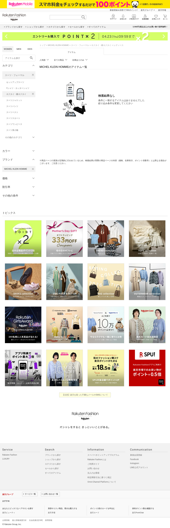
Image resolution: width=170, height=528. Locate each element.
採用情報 (48, 520)
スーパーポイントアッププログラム (103, 455)
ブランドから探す (53, 455)
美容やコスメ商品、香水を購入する (62, 508)
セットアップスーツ (15, 82)
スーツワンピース (14, 124)
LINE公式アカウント (139, 467)
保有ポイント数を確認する (143, 508)
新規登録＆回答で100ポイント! (123, 10)
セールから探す (52, 468)
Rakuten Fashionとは (96, 459)
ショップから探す (53, 459)
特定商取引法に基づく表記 (99, 477)
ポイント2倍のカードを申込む (102, 508)
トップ (42, 45)
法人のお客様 (93, 473)
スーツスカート (13, 118)
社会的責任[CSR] (35, 520)
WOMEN (8, 49)
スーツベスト (12, 112)
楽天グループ (147, 10)
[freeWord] (18, 58)
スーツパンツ (12, 106)
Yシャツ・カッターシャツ (17, 88)
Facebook (134, 459)
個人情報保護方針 (19, 520)
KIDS (30, 49)
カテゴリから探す (53, 464)
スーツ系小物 (12, 130)
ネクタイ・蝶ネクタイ (16, 94)
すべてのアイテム (53, 473)
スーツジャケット (14, 100)
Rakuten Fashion (9, 455)
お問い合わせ (93, 468)
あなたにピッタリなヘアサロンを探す (17, 508)
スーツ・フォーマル (14, 75)
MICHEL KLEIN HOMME (58, 45)
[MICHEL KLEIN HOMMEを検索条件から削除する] (33, 169)
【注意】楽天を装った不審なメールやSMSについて (85, 395)
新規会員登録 (136, 455)
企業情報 (6, 520)
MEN (19, 49)
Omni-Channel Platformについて (101, 482)
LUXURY (6, 459)
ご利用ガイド (93, 464)
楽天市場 (162, 10)
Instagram (134, 463)
